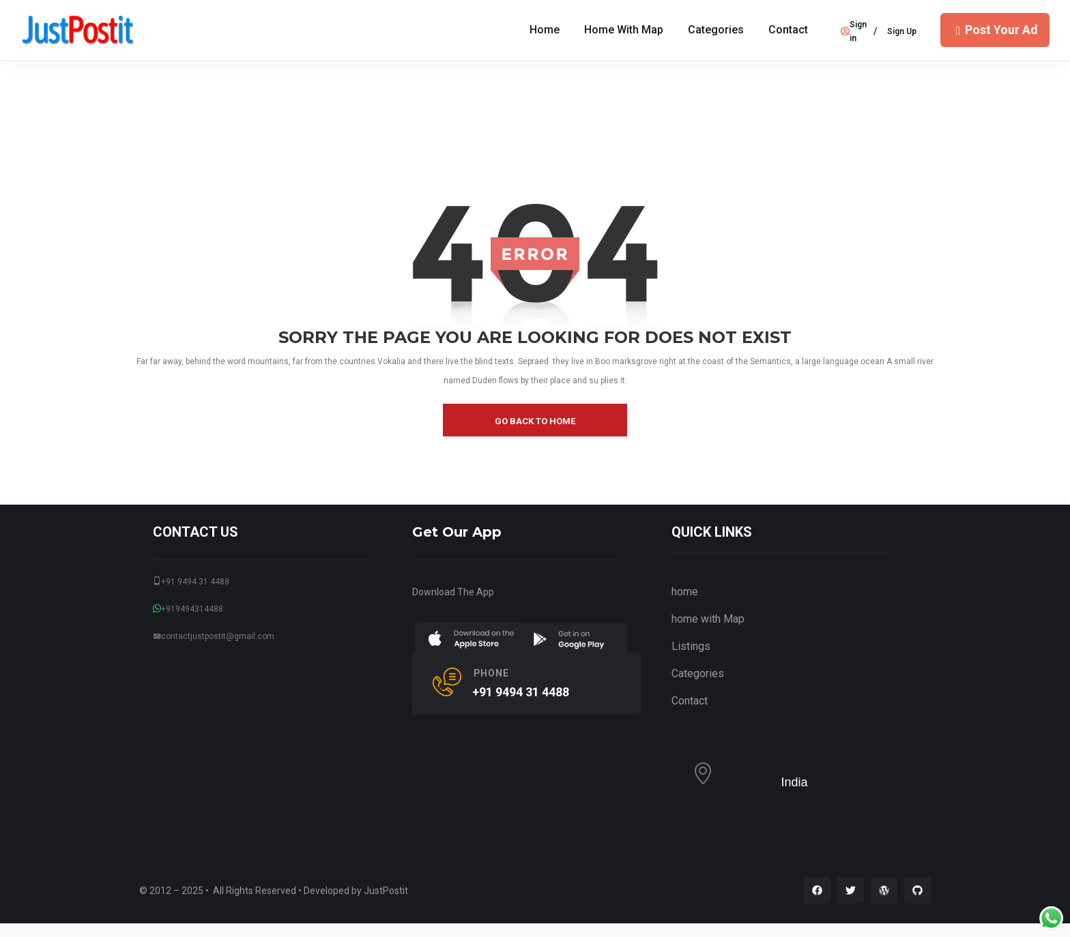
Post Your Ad (995, 30)
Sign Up (901, 31)
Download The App (453, 591)
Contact (788, 29)
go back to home (535, 421)
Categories (716, 29)
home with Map (623, 29)
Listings (690, 646)
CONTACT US (195, 532)
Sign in (854, 31)
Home (545, 29)
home (684, 591)
